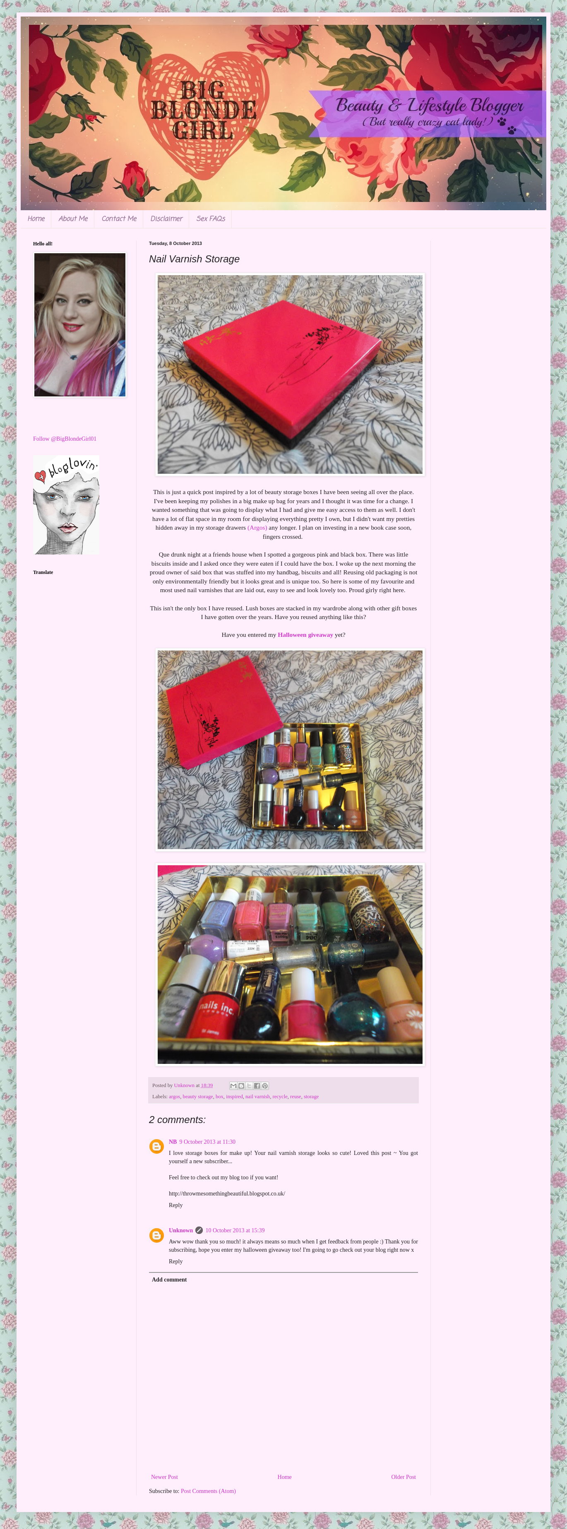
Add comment (169, 1280)
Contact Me (118, 219)
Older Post (404, 1477)
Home (35, 219)
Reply (176, 1205)
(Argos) (257, 527)
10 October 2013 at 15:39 (234, 1230)
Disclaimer (166, 219)
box (219, 1096)
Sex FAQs (210, 219)
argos (174, 1096)
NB (173, 1142)
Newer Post (164, 1477)
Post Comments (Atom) (208, 1491)
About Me (72, 219)
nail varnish (257, 1096)
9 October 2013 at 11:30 (207, 1142)
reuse (295, 1096)
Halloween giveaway (305, 634)
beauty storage (198, 1096)
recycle (279, 1096)
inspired (234, 1096)
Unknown (181, 1230)
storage (311, 1096)
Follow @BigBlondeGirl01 (64, 439)
